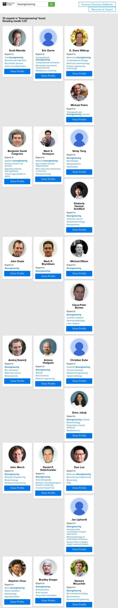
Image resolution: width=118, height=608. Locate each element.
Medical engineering (52, 316)
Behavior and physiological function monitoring (92, 376)
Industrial (91, 307)
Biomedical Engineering (54, 502)
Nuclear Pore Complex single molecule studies (56, 445)
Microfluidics (11, 187)
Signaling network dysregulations (58, 128)
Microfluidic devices (15, 66)
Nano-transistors (87, 434)
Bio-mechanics (12, 310)
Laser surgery (86, 254)
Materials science (14, 313)
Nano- (90, 431)
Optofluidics (11, 193)
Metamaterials (12, 316)
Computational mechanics (55, 63)
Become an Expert (102, 9)
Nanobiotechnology (52, 190)
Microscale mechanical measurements (53, 67)
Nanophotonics (13, 190)
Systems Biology (87, 316)
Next (66, 586)
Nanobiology (86, 437)
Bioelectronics (12, 495)
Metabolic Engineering (90, 313)
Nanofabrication (87, 440)
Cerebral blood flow (89, 380)
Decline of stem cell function (56, 125)
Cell (15, 60)
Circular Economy (88, 310)
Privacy (85, 599)
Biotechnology (12, 372)
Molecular (92, 60)
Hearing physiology (89, 251)
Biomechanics (49, 313)
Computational (57, 60)
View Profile (21, 80)
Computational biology (90, 63)
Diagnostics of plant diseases (19, 375)
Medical (91, 122)
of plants (17, 369)
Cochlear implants (88, 249)
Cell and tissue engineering (92, 496)
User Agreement (96, 599)
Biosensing (11, 437)
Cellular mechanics (88, 499)
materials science (51, 187)
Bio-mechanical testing (53, 496)
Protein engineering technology (94, 69)
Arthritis (46, 310)
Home (78, 599)
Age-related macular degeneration (89, 126)
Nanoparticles (49, 193)
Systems (54, 122)
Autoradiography (88, 372)
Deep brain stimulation (16, 500)
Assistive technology (15, 561)
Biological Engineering (53, 372)
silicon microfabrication (16, 69)
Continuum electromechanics (93, 502)
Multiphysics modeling (53, 71)
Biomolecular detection (16, 63)
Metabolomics (12, 378)
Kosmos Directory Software (97, 4)
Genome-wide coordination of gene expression (57, 435)
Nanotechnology (87, 135)
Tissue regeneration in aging (56, 131)
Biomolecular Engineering (18, 434)
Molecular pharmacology (91, 66)
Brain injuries (12, 498)
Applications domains (15, 558)
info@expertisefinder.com (64, 599)
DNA (8, 440)
